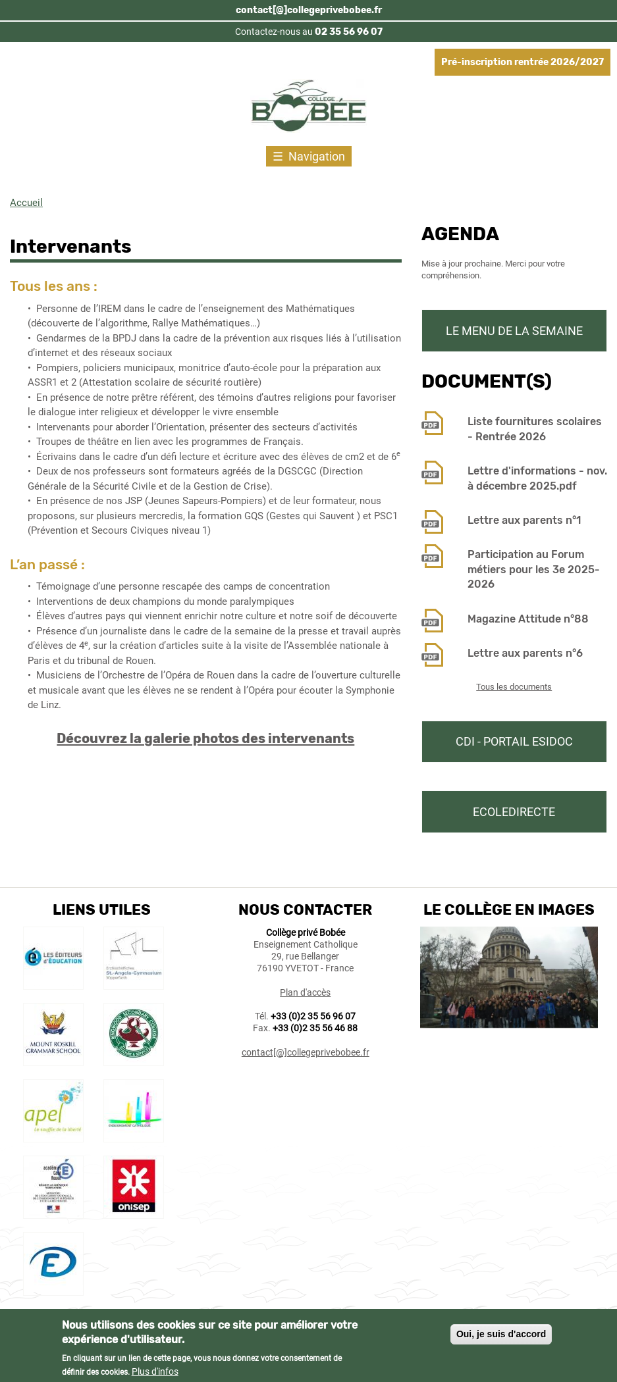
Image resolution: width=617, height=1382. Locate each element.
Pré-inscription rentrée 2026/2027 (522, 62)
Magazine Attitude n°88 (528, 619)
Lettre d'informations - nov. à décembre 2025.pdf (537, 478)
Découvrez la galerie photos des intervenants (205, 738)
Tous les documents (514, 687)
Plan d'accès (305, 992)
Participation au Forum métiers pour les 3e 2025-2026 (534, 569)
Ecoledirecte (514, 812)
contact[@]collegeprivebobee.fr (309, 10)
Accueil (26, 203)
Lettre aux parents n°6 (525, 653)
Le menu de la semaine (514, 331)
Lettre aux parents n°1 (524, 520)
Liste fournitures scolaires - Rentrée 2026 (535, 428)
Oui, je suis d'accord (501, 1338)
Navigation (316, 156)
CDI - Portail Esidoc (514, 741)
